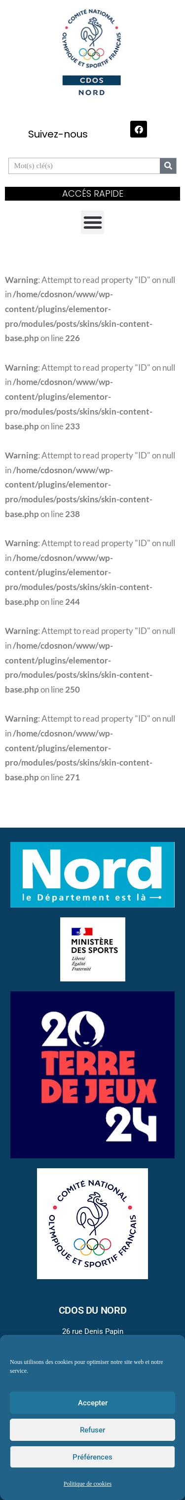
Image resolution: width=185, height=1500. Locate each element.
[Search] (168, 166)
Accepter (93, 1402)
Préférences (92, 1457)
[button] (93, 222)
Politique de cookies (87, 1484)
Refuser (92, 1430)
